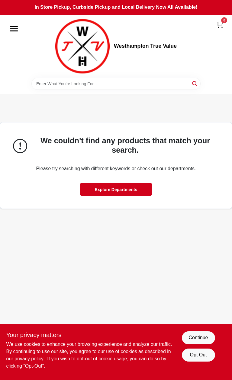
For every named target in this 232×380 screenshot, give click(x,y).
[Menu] (14, 29)
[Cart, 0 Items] (220, 24)
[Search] (195, 83)
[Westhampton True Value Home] (82, 46)
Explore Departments (116, 189)
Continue (198, 337)
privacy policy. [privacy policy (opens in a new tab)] (29, 358)
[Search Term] (116, 84)
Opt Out (198, 354)
